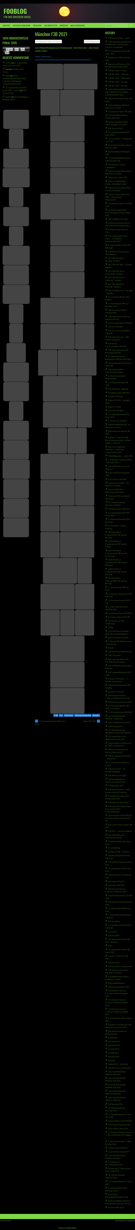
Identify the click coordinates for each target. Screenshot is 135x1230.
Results (96, 715)
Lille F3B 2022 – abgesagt (118, 389)
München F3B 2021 (116, 410)
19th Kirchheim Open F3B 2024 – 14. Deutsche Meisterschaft (117, 197)
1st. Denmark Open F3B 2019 (120, 613)
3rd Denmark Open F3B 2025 (120, 111)
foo (61, 715)
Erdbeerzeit (112, 1038)
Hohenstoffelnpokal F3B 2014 (120, 1121)
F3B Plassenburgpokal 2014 (119, 1125)
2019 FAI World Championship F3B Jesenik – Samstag (116, 535)
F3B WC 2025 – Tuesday (118, 82)
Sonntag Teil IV (114, 1041)
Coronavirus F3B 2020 (117, 479)
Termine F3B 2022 (115, 396)
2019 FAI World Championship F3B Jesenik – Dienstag (116, 571)
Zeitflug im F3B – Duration (118, 852)
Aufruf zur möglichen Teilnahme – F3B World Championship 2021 (115, 449)
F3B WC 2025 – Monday (118, 86)
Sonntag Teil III (114, 1045)
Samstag (111, 1060)
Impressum (64, 25)
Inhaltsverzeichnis (77, 25)
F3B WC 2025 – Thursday (118, 74)
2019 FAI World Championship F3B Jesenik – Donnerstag (116, 553)
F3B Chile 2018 (114, 655)
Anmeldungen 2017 (116, 786)
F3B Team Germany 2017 (118, 802)
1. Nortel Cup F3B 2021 (117, 421)
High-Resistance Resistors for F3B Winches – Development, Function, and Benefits (118, 44)
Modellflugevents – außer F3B (120, 456)
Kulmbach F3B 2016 (116, 885)
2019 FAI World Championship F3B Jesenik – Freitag (116, 544)
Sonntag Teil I (113, 1053)
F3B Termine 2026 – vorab (118, 38)
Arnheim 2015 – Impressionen (120, 966)
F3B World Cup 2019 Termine (120, 652)
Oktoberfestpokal (83, 715)
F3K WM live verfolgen (117, 775)
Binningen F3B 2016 (116, 881)
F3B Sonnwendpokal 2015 (118, 987)
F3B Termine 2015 (115, 1104)
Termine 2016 (113, 935)
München (68, 715)
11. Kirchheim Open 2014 (118, 1152)
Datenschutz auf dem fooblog (120, 702)
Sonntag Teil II (113, 1049)
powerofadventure (115, 726)
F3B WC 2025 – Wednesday (119, 78)
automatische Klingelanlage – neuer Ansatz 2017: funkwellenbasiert (118, 809)
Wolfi (8, 76)
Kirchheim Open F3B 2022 (118, 393)
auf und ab (112, 932)
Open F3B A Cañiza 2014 (118, 1128)
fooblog (15, 11)
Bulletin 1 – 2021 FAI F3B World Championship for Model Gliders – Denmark (118, 440)
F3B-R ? (111, 648)
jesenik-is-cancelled (116, 692)
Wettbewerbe (93, 41)
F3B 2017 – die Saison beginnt (120, 831)
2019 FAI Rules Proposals (118, 637)
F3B (86, 41)
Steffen (58, 41)
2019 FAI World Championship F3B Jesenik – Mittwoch (116, 562)
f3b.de (110, 627)
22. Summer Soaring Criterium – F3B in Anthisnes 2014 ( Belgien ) (118, 1135)
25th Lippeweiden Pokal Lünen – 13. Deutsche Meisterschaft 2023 (116, 238)
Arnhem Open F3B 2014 (118, 1148)
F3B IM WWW (37, 25)
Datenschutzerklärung (21, 25)
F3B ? (110, 946)
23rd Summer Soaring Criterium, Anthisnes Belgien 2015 (116, 993)
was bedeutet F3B (50, 25)
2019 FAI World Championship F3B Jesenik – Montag (116, 581)
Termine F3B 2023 (115, 327)
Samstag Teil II (113, 1056)
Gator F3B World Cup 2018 (119, 722)
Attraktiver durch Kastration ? (120, 1068)
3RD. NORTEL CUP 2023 (118, 219)
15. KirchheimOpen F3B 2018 (120, 712)
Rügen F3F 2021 (91, 721)
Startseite (6, 25)
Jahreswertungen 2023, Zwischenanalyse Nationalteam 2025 (117, 212)
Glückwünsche (114, 962)
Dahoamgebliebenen (116, 983)
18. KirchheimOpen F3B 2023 (120, 323)
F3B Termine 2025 (115, 128)
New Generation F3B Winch (119, 509)
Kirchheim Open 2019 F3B (118, 617)
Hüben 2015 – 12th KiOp (118, 1064)
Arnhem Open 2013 (116, 1207)
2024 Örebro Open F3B (117, 177)
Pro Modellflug (114, 848)
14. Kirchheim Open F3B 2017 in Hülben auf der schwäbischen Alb (118, 818)
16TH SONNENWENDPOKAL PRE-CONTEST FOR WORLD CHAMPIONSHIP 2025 (118, 92)
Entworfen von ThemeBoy (125, 1221)
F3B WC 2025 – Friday (117, 70)
